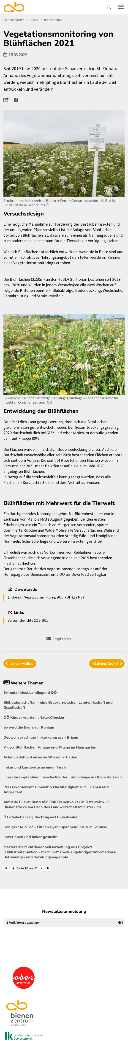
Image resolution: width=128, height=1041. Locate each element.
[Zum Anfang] (6, 868)
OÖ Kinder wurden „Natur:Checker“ (35, 717)
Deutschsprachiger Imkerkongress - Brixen (40, 737)
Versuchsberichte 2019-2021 (28, 620)
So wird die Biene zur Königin (28, 727)
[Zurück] (13, 868)
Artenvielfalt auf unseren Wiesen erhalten (40, 757)
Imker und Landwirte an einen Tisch (34, 767)
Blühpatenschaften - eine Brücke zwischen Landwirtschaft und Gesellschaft (58, 705)
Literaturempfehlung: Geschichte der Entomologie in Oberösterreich (62, 777)
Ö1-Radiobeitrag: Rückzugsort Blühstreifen (41, 817)
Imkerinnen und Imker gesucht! (30, 837)
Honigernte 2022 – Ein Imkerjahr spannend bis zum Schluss (55, 827)
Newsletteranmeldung (64, 911)
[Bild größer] (64, 153)
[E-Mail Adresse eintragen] (59, 922)
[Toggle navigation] (109, 7)
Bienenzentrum (13, 20)
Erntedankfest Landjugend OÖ (30, 692)
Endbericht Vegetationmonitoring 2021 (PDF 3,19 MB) (46, 597)
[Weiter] (41, 868)
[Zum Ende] (48, 868)
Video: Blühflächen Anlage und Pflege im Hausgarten (49, 747)
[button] (7, 99)
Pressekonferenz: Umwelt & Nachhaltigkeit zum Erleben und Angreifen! (56, 790)
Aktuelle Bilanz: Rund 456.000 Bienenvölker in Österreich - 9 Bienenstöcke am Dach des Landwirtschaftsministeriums (56, 805)
